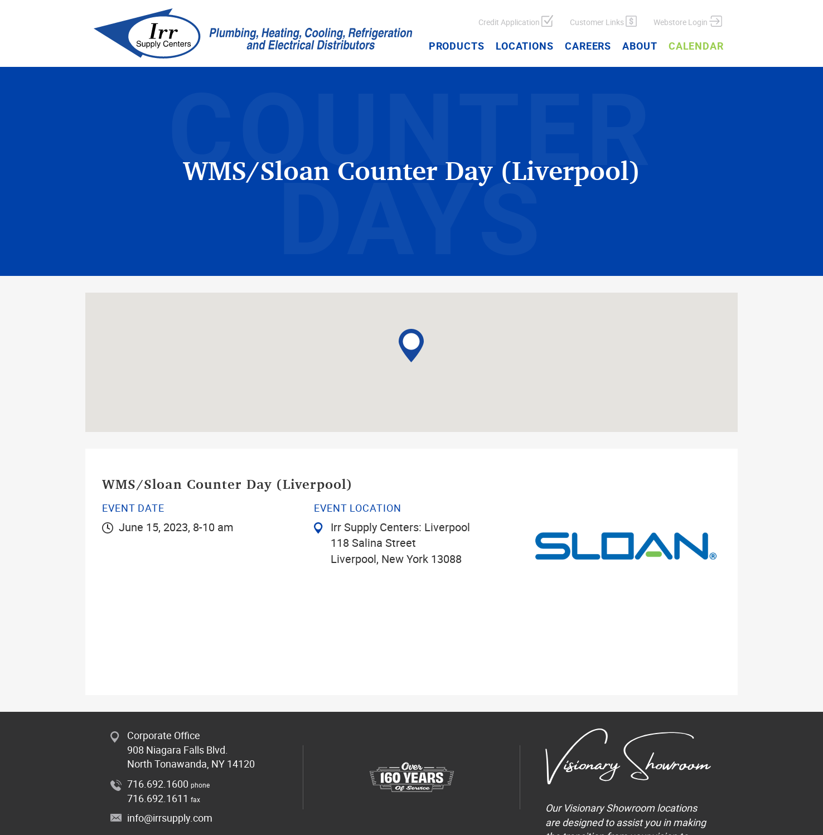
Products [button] (457, 45)
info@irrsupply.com (169, 817)
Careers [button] (588, 45)
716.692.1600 (157, 783)
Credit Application (515, 21)
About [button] (639, 45)
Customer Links (603, 21)
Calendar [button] (696, 45)
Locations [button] (525, 45)
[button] (411, 345)
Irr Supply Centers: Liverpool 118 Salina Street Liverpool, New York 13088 (400, 543)
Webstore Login (687, 21)
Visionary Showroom (609, 807)
